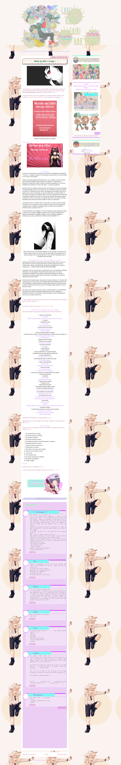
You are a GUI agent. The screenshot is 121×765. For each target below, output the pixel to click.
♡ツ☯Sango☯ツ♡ (40, 512)
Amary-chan (43, 306)
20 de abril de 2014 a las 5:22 (58, 627)
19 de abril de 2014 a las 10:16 (58, 560)
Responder (32, 552)
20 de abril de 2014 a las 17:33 (58, 654)
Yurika (35, 612)
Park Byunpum (37, 695)
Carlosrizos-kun (32, 97)
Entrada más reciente (29, 754)
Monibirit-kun (41, 97)
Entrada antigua (62, 754)
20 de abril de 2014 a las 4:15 (58, 613)
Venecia (35, 586)
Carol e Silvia (44, 421)
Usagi (35, 628)
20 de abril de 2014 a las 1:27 (58, 588)
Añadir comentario (62, 707)
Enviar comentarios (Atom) (48, 760)
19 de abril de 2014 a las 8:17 (58, 513)
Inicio (46, 754)
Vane (34, 561)
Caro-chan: (50, 306)
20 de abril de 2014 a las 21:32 (58, 696)
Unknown (36, 653)
